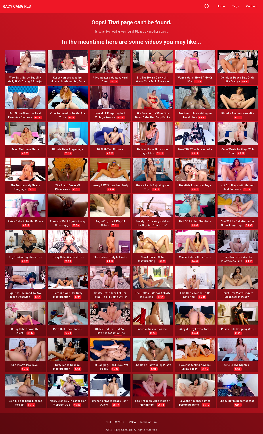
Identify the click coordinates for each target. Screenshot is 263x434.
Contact (251, 6)
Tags (235, 6)
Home (221, 6)
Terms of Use (148, 422)
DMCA (132, 422)
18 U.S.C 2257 (115, 422)
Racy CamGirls (22, 6)
